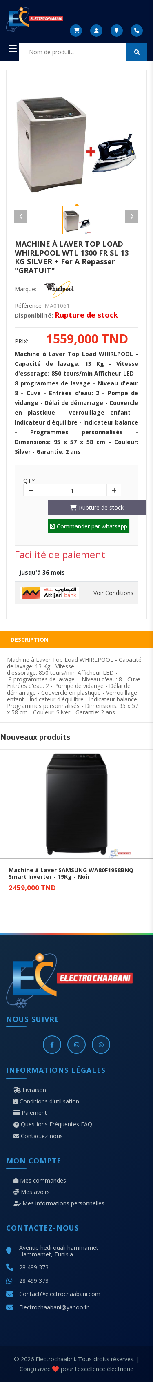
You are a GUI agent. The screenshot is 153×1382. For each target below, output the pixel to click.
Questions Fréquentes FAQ (52, 1124)
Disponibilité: (34, 315)
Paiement (30, 1113)
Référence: (29, 306)
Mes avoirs (31, 1192)
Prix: (21, 341)
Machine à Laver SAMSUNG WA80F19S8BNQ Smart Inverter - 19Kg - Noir (71, 873)
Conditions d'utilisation (46, 1101)
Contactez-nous (38, 1136)
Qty (29, 481)
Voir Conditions (113, 593)
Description (30, 639)
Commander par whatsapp (88, 526)
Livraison (29, 1090)
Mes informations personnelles (58, 1203)
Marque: (25, 289)
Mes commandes (39, 1180)
